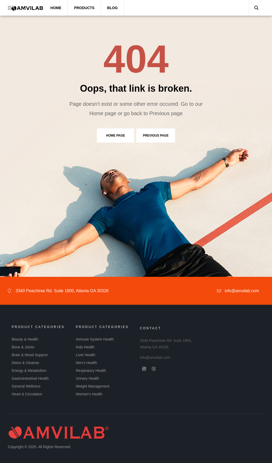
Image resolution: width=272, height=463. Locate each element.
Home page (115, 135)
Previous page (155, 135)
